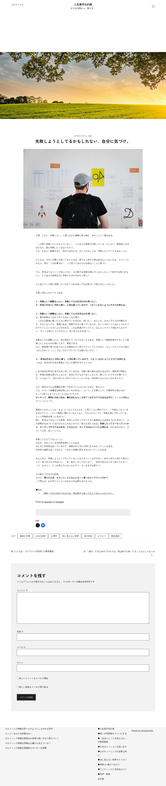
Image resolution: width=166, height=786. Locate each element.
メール (21, 647)
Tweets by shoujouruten (142, 731)
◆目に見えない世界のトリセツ (112, 759)
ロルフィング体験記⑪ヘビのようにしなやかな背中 (29, 728)
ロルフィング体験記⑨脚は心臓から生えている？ (28, 743)
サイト (20, 662)
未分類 (101, 779)
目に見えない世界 (70, 536)
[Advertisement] (83, 32)
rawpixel (48, 502)
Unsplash (59, 502)
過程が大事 (25, 536)
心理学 (54, 536)
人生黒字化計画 (83, 4)
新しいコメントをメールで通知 (33, 678)
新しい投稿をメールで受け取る (33, 687)
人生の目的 (40, 536)
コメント (22, 590)
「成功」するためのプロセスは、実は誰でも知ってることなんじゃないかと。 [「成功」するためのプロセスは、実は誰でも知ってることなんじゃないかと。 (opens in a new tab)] (78, 493)
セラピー (102, 536)
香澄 (90, 136)
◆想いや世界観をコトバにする (112, 733)
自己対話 (88, 536)
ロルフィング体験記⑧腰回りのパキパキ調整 (26, 748)
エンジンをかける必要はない (18, 733)
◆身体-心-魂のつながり (109, 764)
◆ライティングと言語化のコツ (112, 769)
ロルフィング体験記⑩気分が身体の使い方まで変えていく (32, 738)
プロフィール (17, 5)
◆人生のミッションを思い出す (112, 746)
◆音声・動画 (104, 774)
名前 (20, 631)
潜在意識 (115, 536)
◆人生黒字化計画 (106, 728)
